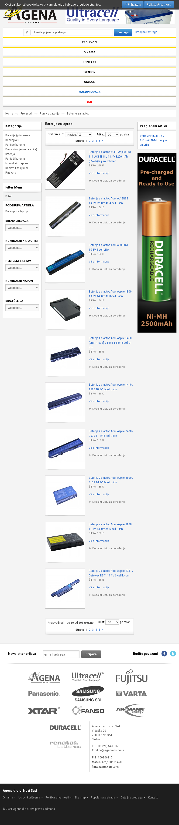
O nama (8, 797)
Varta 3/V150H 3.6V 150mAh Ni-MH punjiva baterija (153, 140)
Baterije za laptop (16, 211)
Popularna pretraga (103, 797)
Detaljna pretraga (131, 797)
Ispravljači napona (16, 163)
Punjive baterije (49, 113)
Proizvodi (26, 113)
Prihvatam (134, 4)
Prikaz (101, 134)
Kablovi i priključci (16, 168)
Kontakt (153, 797)
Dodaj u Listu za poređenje (109, 180)
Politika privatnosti (57, 797)
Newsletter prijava (22, 654)
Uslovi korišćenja (29, 797)
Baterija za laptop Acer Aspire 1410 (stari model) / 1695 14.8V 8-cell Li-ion (110, 343)
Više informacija (99, 173)
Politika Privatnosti (159, 4)
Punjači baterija (15, 158)
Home (9, 113)
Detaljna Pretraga (146, 32)
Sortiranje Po (56, 134)
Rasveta (10, 172)
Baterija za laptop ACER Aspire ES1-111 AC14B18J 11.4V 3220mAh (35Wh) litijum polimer (110, 156)
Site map (80, 797)
